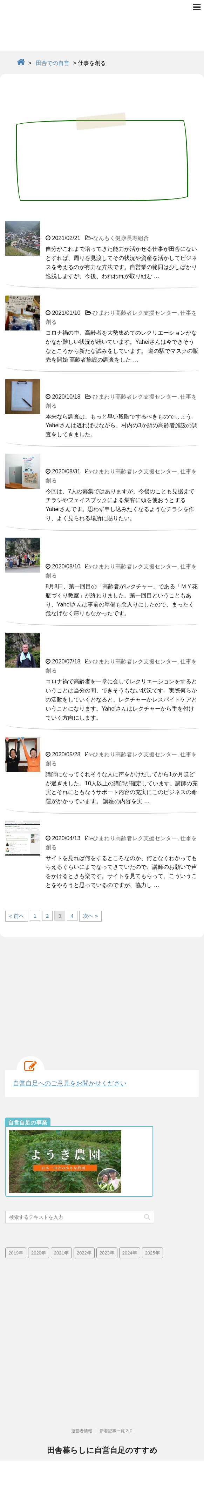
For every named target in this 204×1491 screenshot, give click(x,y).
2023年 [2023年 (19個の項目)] (107, 1253)
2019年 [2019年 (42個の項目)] (15, 1253)
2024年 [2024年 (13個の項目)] (129, 1253)
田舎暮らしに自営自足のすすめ (102, 1420)
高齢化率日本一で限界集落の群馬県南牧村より (102, 1433)
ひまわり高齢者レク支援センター (135, 313)
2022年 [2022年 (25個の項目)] (84, 1253)
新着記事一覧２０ (116, 1400)
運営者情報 (81, 1400)
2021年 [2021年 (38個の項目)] (61, 1253)
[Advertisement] (102, 993)
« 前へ (16, 916)
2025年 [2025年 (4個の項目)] (152, 1253)
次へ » (90, 916)
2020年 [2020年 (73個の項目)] (38, 1253)
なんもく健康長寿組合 (121, 238)
